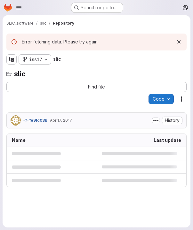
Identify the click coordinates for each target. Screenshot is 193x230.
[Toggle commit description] (156, 120)
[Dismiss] (179, 42)
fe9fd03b (35, 120)
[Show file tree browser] (11, 59)
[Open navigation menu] (19, 8)
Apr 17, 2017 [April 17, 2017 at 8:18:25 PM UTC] (61, 120)
